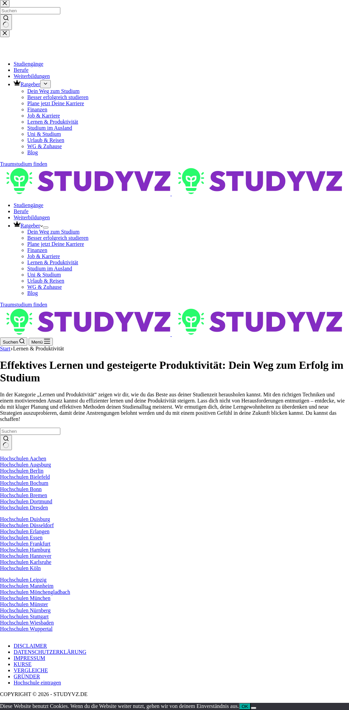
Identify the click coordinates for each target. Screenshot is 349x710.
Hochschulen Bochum (24, 483)
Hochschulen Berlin (22, 471)
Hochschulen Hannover (25, 556)
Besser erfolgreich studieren (57, 238)
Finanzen (37, 250)
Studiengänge (28, 205)
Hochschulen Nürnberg (25, 610)
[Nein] (253, 708)
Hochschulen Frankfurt (25, 544)
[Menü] (41, 342)
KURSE (22, 664)
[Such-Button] (6, 443)
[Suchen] (13, 341)
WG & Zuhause (44, 287)
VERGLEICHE (31, 670)
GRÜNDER (27, 676)
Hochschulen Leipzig (23, 580)
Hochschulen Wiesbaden (27, 623)
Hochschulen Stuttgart (24, 616)
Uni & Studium (44, 275)
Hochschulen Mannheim (27, 586)
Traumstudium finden (23, 304)
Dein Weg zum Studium (53, 232)
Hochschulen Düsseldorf (27, 525)
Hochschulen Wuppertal (26, 629)
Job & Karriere (43, 256)
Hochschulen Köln (20, 568)
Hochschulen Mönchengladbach (35, 592)
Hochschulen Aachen (23, 458)
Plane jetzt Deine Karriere (55, 244)
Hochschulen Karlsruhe (25, 562)
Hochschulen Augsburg (25, 465)
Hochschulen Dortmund (26, 501)
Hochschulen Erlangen (24, 531)
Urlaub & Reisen (45, 281)
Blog (32, 293)
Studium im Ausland (49, 268)
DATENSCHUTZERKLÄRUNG (50, 652)
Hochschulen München (25, 598)
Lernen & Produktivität (52, 262)
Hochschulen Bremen (23, 495)
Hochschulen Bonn (21, 489)
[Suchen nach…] (30, 431)
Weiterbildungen (32, 217)
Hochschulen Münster (24, 604)
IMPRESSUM (29, 658)
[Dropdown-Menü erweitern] (45, 227)
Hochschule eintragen (37, 682)
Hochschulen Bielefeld (25, 477)
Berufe (21, 211)
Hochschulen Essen (21, 537)
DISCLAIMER (30, 646)
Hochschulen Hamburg (25, 550)
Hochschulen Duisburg (25, 519)
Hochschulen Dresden (24, 507)
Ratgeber (28, 225)
